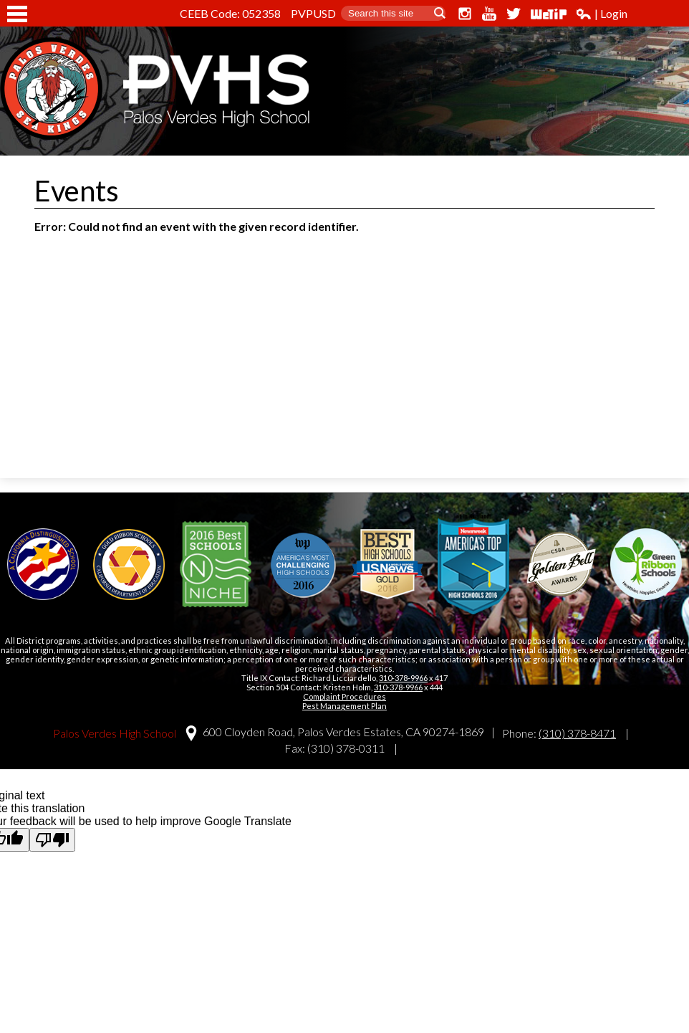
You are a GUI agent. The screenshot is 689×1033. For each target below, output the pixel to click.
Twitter (513, 13)
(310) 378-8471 (577, 733)
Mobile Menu (17, 14)
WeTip (549, 13)
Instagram (465, 13)
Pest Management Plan (344, 705)
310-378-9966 (403, 677)
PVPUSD (313, 13)
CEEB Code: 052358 (230, 13)
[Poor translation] (52, 840)
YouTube (489, 13)
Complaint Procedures (344, 696)
